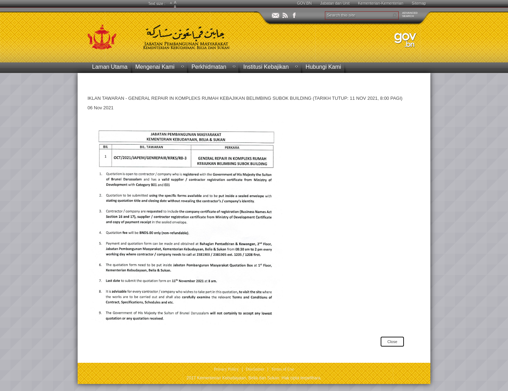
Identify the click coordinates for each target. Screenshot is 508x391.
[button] (394, 15)
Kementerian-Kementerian (380, 3)
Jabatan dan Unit (335, 3)
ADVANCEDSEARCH (410, 14)
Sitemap (419, 3)
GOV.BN (304, 3)
